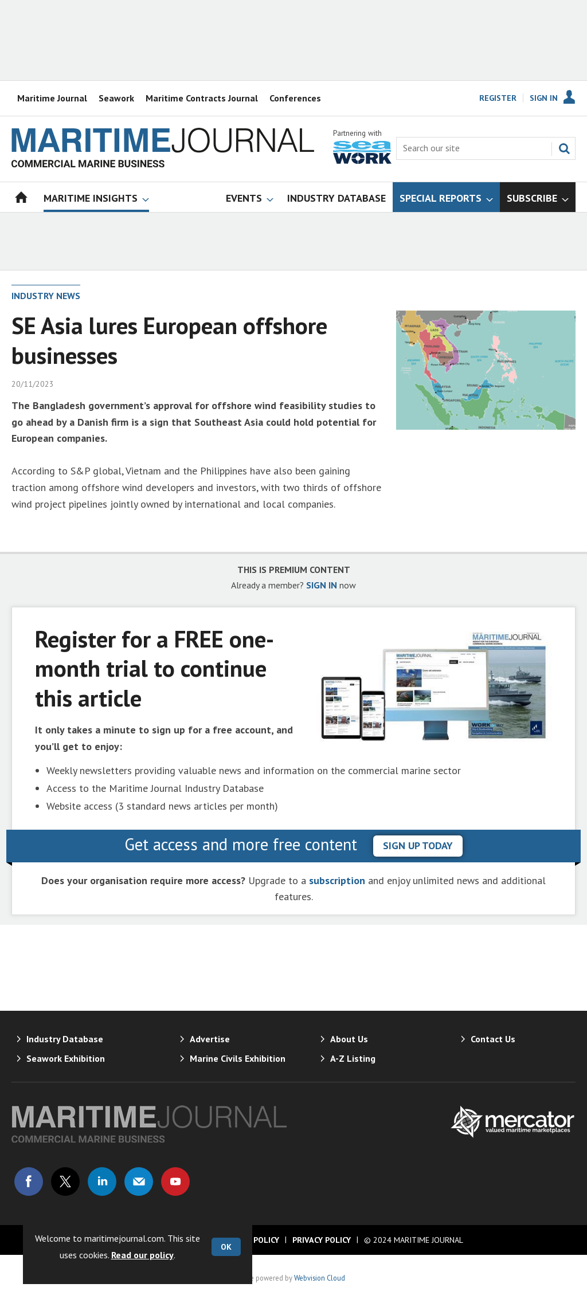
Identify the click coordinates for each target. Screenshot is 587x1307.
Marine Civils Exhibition (237, 1058)
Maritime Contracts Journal (202, 98)
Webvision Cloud (319, 1277)
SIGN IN (321, 585)
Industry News (45, 295)
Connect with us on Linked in (102, 1181)
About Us (349, 1039)
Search (564, 148)
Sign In (544, 98)
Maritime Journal (52, 98)
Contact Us (493, 1039)
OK (226, 1247)
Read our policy (142, 1255)
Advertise (210, 1039)
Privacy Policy (321, 1240)
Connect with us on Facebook (29, 1181)
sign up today (418, 845)
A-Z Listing (352, 1058)
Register (497, 98)
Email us (139, 1181)
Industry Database (64, 1039)
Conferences (295, 98)
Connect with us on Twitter (65, 1181)
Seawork (116, 98)
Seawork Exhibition (65, 1058)
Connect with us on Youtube (175, 1181)
